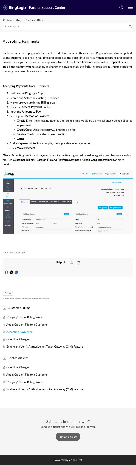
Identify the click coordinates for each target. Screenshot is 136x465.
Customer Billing (12, 20)
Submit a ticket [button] (68, 437)
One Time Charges (17, 339)
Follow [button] (8, 293)
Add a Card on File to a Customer (27, 324)
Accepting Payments (19, 332)
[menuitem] (121, 7)
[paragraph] (68, 147)
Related (18, 358)
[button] (130, 7)
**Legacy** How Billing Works (25, 317)
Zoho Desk (76, 460)
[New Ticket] (68, 437)
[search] (68, 26)
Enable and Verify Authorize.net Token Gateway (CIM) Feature (44, 346)
